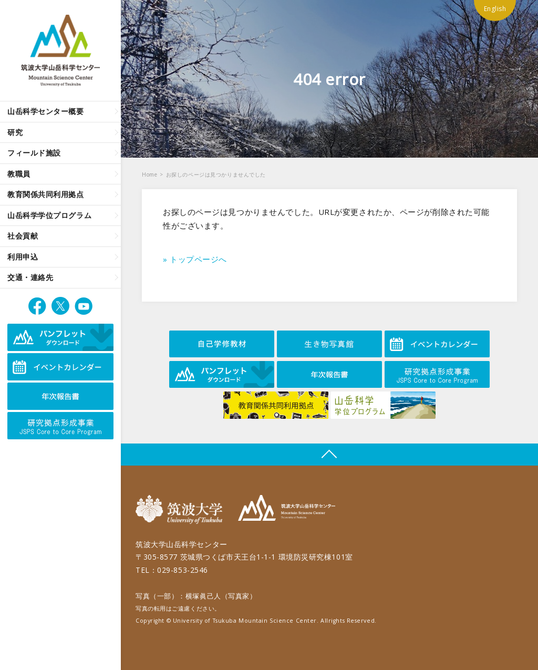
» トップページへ (195, 259)
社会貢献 (22, 236)
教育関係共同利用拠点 (45, 194)
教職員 (18, 174)
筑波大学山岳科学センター (286, 509)
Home (149, 174)
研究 (15, 132)
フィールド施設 (34, 153)
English (495, 8)
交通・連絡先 (30, 277)
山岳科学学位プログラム (49, 215)
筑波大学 (181, 509)
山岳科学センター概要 (45, 111)
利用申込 (22, 257)
